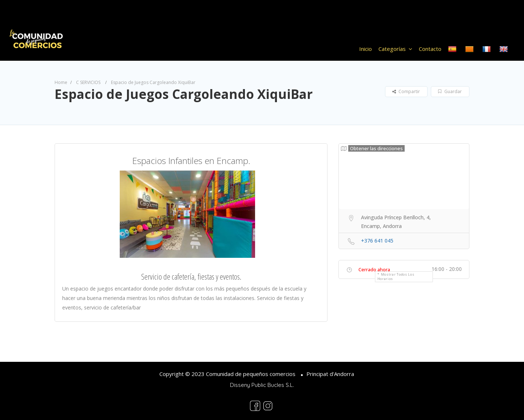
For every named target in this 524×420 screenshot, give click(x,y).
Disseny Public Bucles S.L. (262, 384)
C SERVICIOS (88, 82)
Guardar (450, 91)
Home (61, 82)
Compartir (406, 91)
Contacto (430, 48)
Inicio (365, 48)
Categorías (392, 48)
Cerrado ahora (374, 269)
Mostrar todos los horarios (395, 276)
